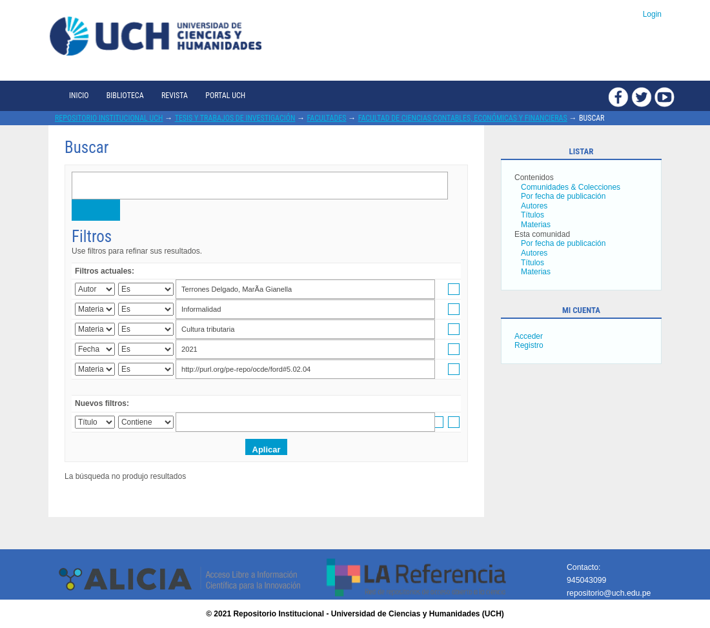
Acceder (528, 336)
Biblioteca (125, 95)
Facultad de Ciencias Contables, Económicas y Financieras (462, 118)
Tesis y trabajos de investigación (235, 118)
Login (652, 14)
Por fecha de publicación (563, 196)
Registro (528, 345)
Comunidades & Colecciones (570, 187)
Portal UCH (225, 95)
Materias (536, 224)
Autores (534, 205)
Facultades (327, 118)
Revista (174, 95)
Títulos (532, 214)
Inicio (78, 95)
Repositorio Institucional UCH (109, 118)
